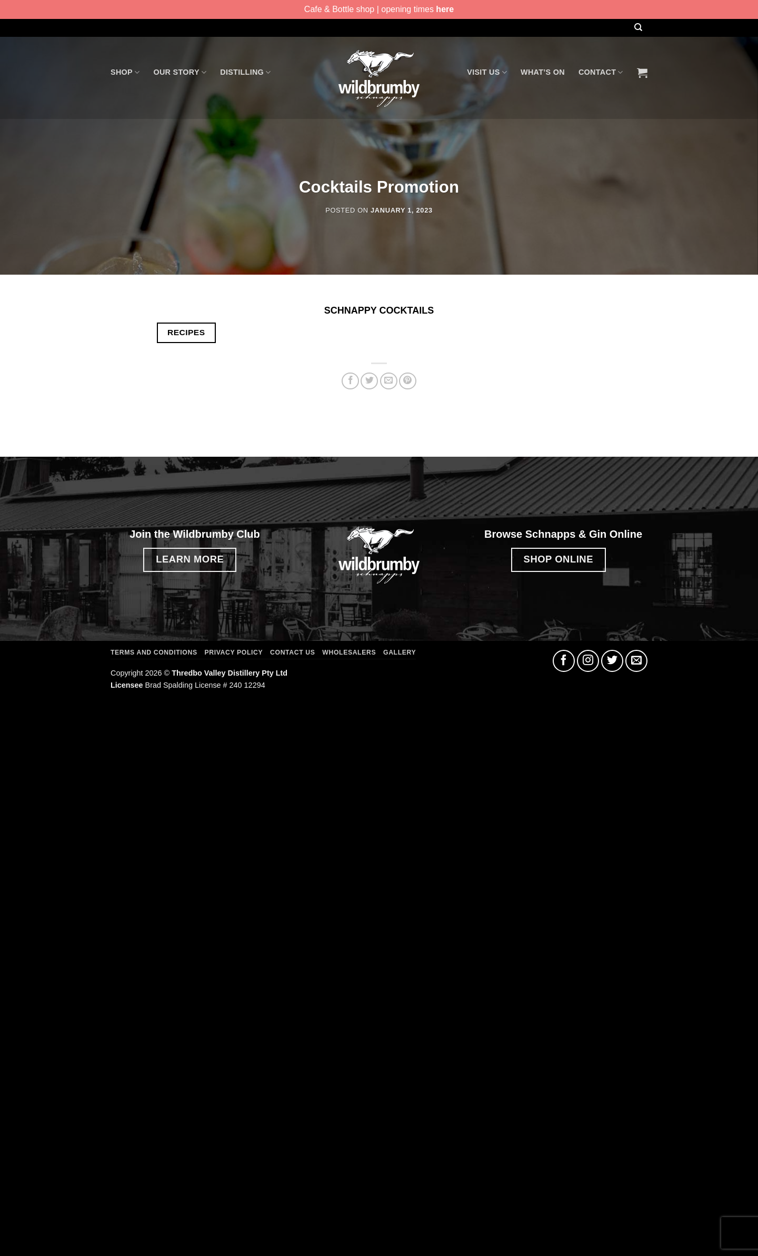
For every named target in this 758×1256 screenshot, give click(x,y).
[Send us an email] (636, 661)
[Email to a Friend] (388, 381)
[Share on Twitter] (369, 381)
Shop (125, 72)
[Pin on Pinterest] (407, 381)
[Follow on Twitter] (612, 661)
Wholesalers (349, 652)
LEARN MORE (190, 559)
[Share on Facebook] (350, 381)
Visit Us (487, 72)
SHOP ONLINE (558, 559)
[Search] (638, 27)
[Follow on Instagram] (588, 661)
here (445, 9)
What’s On (543, 72)
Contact (601, 72)
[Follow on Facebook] (564, 661)
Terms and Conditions (154, 652)
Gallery (399, 652)
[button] (642, 72)
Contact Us (292, 652)
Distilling (245, 72)
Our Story (179, 72)
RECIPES (186, 332)
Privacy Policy (234, 652)
